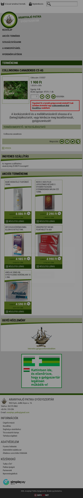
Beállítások (44, 259)
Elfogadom (22, 259)
